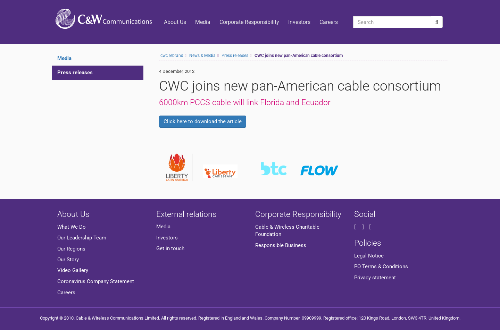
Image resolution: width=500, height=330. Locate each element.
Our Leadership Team (81, 238)
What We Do (71, 227)
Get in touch (170, 248)
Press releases (75, 72)
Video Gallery (72, 270)
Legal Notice (369, 256)
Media (202, 22)
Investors (299, 22)
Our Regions (71, 249)
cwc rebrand (171, 55)
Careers (328, 22)
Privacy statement (375, 277)
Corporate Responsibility (249, 22)
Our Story (68, 259)
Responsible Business (280, 245)
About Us (175, 22)
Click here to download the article (203, 121)
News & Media (202, 55)
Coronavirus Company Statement (95, 281)
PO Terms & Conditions (381, 266)
